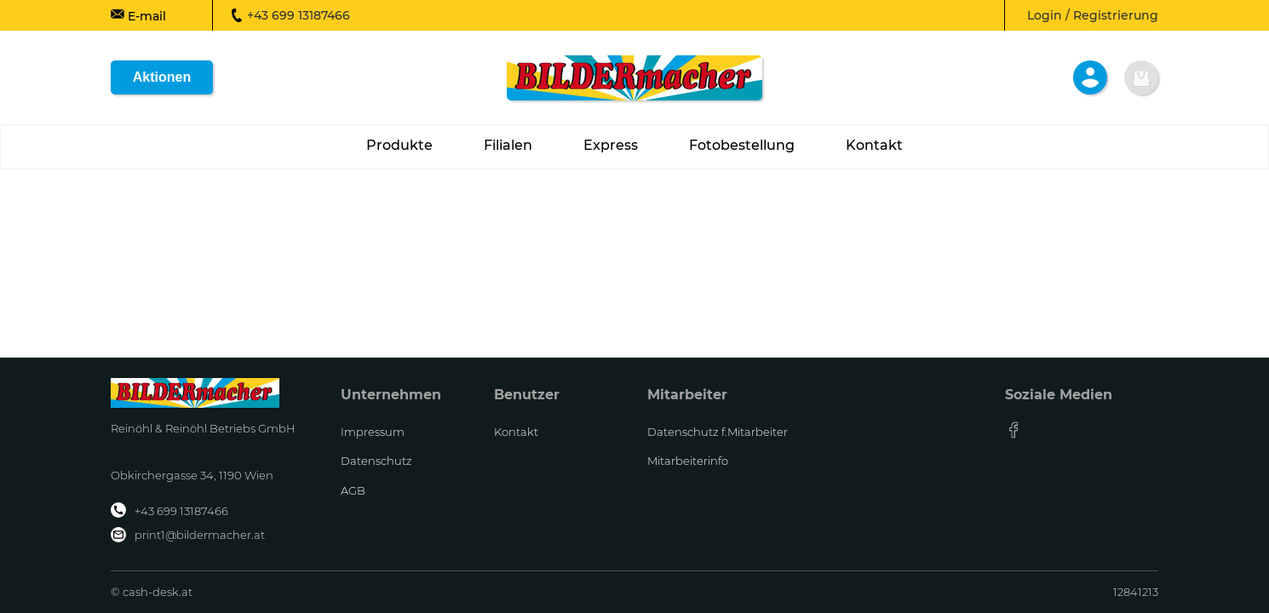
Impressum (373, 431)
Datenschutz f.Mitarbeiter (717, 431)
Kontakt (516, 431)
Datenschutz (376, 460)
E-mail (138, 15)
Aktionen (162, 77)
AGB (353, 490)
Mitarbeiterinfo (687, 460)
